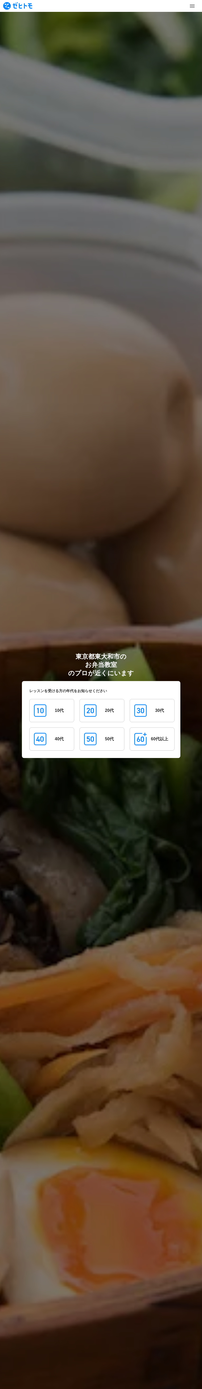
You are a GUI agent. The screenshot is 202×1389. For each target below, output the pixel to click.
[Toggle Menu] (192, 6)
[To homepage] (17, 6)
